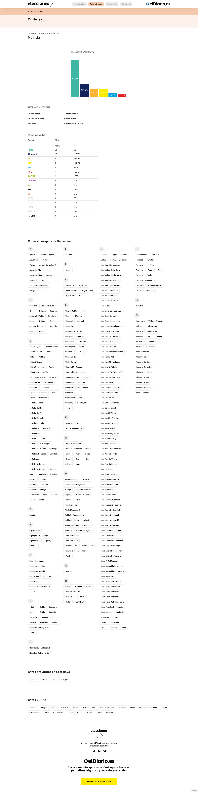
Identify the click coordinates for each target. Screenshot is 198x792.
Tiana (150, 270)
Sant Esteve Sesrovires (110, 331)
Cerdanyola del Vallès (48, 474)
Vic (149, 336)
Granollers (44, 622)
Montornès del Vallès (73, 398)
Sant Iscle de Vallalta (109, 367)
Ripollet (89, 587)
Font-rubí (33, 581)
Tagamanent (141, 255)
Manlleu (68, 316)
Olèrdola (88, 454)
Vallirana (139, 331)
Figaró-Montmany (36, 561)
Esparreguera (34, 530)
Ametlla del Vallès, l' (47, 265)
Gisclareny (33, 617)
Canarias (64, 707)
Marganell (69, 321)
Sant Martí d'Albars (108, 413)
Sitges (103, 622)
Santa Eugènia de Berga (110, 546)
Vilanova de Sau (142, 357)
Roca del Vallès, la (72, 592)
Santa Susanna (106, 612)
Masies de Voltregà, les (74, 336)
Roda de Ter (70, 597)
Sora (103, 627)
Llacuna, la (69, 285)
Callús (45, 372)
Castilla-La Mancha (106, 707)
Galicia (46, 713)
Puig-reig (69, 551)
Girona (44, 679)
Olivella (88, 449)
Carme (32, 398)
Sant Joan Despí (107, 382)
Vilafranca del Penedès (145, 347)
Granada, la (46, 617)
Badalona (33, 306)
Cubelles (54, 495)
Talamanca (154, 255)
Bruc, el (32, 331)
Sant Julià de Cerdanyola (110, 387)
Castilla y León (89, 707)
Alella (45, 260)
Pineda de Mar (71, 505)
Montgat (81, 382)
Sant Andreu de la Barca (110, 270)
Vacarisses (140, 321)
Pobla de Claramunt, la (74, 515)
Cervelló (32, 479)
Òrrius (77, 464)
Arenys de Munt (35, 275)
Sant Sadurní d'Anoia (109, 495)
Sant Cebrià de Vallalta (110, 301)
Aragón (44, 707)
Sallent (103, 260)
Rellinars (78, 587)
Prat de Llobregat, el (84, 530)
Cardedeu (43, 393)
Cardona (54, 393)
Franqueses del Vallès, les (40, 587)
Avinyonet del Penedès (38, 285)
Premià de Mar (87, 546)
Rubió (82, 597)
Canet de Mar (34, 382)
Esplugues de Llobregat (38, 535)
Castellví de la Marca (38, 464)
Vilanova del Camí (143, 362)
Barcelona (52, 316)
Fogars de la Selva (37, 566)
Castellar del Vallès (37, 418)
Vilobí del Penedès (143, 387)
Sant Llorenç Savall (108, 408)
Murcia (99, 713)
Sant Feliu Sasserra (108, 347)
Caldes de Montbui (37, 367)
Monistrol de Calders (73, 367)
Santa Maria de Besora (110, 581)
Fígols (32, 592)
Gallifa (42, 607)
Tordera (139, 275)
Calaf (32, 357)
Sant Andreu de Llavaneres (111, 275)
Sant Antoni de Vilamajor (111, 280)
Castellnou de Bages (37, 454)
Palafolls (86, 479)
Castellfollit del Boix (37, 449)
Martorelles (69, 326)
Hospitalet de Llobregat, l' (40, 648)
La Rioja (70, 713)
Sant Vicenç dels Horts (110, 525)
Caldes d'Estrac (35, 362)
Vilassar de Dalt (142, 377)
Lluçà (81, 296)
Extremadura (34, 713)
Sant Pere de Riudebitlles (111, 449)
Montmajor (69, 387)
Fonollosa (47, 576)
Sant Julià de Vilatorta (109, 393)
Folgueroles (34, 576)
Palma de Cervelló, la (83, 490)
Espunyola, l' (34, 541)
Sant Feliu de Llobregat (110, 341)
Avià (42, 290)
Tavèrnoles (140, 265)
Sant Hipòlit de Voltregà (110, 362)
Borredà (53, 326)
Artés (44, 280)
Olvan (77, 454)
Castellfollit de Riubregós (39, 444)
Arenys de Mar (35, 270)
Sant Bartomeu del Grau (110, 285)
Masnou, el (69, 341)
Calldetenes (34, 372)
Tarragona (65, 679)
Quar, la (68, 571)
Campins (52, 377)
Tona (160, 270)
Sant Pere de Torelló (109, 454)
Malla (84, 311)
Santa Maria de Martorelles (111, 587)
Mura (68, 408)
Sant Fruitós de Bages (109, 357)
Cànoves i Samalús (37, 500)
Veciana (139, 336)
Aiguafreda (33, 260)
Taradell (139, 260)
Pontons (68, 530)
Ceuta (132, 707)
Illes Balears (58, 713)
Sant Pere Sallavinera (109, 464)
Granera (32, 622)
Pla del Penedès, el (72, 510)
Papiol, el (68, 495)
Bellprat (42, 321)
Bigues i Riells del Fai (37, 326)
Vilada (159, 336)
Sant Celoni (105, 306)
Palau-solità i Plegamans (75, 484)
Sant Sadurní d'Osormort (110, 500)
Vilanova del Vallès (144, 367)
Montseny (69, 403)
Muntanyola (82, 403)
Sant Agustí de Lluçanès (110, 265)
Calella (51, 367)
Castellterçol (34, 459)
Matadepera (70, 347)
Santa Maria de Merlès (110, 592)
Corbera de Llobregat (37, 490)
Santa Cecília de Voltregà (111, 530)
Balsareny (54, 311)
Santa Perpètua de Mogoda (112, 607)
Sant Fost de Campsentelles (112, 352)
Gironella (52, 612)
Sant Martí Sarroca (108, 428)
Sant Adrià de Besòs (118, 260)
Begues (32, 321)
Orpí (77, 459)
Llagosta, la (82, 285)
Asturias (54, 707)
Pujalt (68, 556)
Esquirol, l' (48, 541)
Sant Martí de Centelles (110, 418)
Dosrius (32, 515)
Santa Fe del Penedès (109, 561)
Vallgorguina (152, 326)
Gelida (42, 612)
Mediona (68, 352)
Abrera (32, 255)
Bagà (32, 311)
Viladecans (140, 341)
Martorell (80, 321)
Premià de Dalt (71, 546)
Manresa (78, 316)
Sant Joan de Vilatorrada (110, 377)
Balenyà (42, 311)
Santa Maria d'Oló (108, 576)
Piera (78, 500)
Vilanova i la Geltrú (144, 372)
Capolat (32, 393)
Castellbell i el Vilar (36, 423)
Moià (79, 352)
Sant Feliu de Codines (109, 336)
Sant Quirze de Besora (110, 479)
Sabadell (104, 255)
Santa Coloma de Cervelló (111, 535)
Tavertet (150, 260)
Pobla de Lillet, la (72, 520)
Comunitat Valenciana (148, 707)
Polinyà (86, 520)
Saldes (124, 255)
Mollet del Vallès (71, 362)
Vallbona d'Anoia (155, 321)
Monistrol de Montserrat (75, 372)
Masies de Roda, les (73, 331)
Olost (68, 454)
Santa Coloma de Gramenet (112, 541)
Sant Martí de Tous (108, 423)
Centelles (53, 469)
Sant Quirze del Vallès (109, 484)
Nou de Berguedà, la (73, 428)
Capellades (45, 387)
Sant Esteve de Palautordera (112, 326)
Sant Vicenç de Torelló (110, 520)
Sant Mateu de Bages (109, 438)
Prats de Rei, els (71, 541)
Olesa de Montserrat (73, 449)
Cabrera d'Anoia (51, 347)
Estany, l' (33, 546)
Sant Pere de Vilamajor (110, 459)
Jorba (68, 270)
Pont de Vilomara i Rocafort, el (77, 525)
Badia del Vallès (47, 306)
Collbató (43, 479)
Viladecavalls (154, 341)
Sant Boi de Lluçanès (109, 296)
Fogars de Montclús (37, 571)
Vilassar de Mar (142, 382)
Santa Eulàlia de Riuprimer (111, 551)
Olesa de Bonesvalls (73, 444)
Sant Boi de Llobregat (109, 290)
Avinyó (32, 290)
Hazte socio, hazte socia (99, 781)
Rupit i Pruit (79, 602)
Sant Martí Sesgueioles (110, 433)
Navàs (79, 423)
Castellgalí (53, 449)
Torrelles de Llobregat (145, 290)
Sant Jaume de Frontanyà (111, 372)
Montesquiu (70, 382)
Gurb (32, 632)
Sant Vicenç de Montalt (110, 515)
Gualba (54, 622)
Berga (52, 321)
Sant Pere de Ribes (108, 444)
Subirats (113, 627)
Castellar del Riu (35, 413)
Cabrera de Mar (35, 352)
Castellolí (53, 454)
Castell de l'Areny (36, 403)
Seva (116, 617)
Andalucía (33, 707)
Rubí (68, 602)
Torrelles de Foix (155, 285)
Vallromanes (152, 331)
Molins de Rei (70, 357)
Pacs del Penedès (72, 479)
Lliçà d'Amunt (87, 290)
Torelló (149, 275)
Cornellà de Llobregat (38, 495)
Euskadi (164, 707)
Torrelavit (140, 285)
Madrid (80, 713)
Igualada (68, 255)
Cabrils (48, 352)
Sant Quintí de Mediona (110, 474)
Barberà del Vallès (36, 316)
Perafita (68, 500)
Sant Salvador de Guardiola (112, 505)
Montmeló (69, 393)
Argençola (33, 280)
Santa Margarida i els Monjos (112, 571)
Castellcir (46, 428)
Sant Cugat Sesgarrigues (110, 321)
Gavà (32, 612)
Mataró (81, 347)
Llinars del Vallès (71, 290)
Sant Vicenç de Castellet (110, 510)
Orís (87, 459)
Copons (45, 484)
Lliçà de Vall (70, 296)
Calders (42, 357)
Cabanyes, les (35, 347)
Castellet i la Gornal (37, 438)
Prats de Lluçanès (72, 535)
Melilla (89, 713)
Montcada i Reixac (72, 377)
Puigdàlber (81, 551)
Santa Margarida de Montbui (112, 566)
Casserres (43, 398)
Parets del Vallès (83, 495)
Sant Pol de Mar (107, 469)
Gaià (32, 607)
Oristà (68, 459)
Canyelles (33, 387)
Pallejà (68, 490)
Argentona (50, 275)
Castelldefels (34, 433)
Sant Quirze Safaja (108, 490)
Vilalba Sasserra (142, 352)
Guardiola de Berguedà (38, 627)
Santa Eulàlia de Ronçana (111, 556)
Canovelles (48, 382)
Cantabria (75, 707)
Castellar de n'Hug (36, 408)
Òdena (68, 464)
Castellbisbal (34, 428)
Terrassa (139, 270)
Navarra (109, 713)
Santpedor (120, 612)
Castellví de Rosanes (37, 469)
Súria (124, 627)
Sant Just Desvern (108, 398)
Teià (152, 265)
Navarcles (69, 423)
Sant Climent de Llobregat (111, 311)
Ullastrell (139, 306)
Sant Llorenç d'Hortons (110, 403)
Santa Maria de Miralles (110, 597)
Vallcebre (139, 326)
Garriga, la (53, 607)
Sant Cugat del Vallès (109, 316)
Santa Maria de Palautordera (112, 602)
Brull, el (42, 331)
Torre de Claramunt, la (145, 280)
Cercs (32, 474)
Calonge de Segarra (37, 377)
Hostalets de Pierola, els (39, 653)
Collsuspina (34, 484)
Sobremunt (114, 622)
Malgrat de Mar (71, 311)
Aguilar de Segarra (46, 255)
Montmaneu (83, 387)
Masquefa (82, 341)
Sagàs (114, 255)
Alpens (32, 265)
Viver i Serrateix (142, 393)
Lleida (54, 679)
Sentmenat (105, 617)
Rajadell (68, 587)
